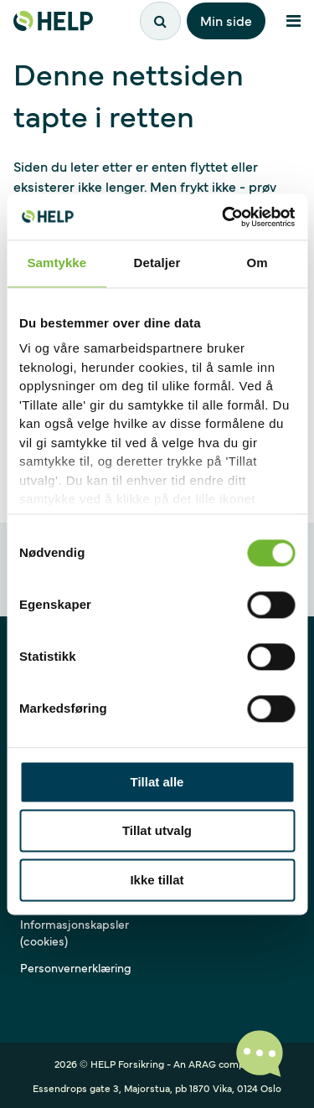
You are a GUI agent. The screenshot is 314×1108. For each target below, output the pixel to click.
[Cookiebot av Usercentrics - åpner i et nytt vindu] (223, 217)
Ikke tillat (156, 880)
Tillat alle (157, 782)
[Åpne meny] (293, 21)
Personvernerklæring (75, 967)
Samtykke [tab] (56, 262)
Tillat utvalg (157, 831)
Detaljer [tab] (157, 262)
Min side (226, 20)
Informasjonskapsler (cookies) (74, 932)
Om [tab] (257, 262)
